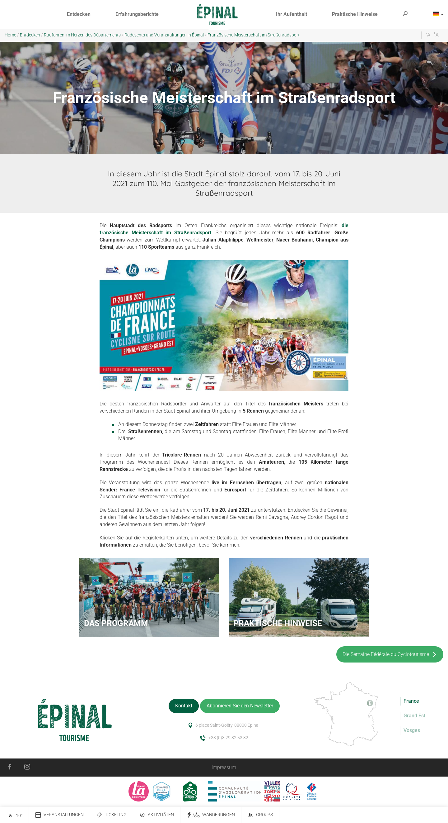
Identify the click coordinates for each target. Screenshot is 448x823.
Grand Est (414, 716)
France (411, 701)
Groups (260, 815)
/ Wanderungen (211, 815)
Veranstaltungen (59, 815)
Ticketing (111, 815)
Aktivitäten (156, 815)
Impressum (224, 767)
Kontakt (183, 706)
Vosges (412, 730)
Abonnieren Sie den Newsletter (240, 706)
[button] (78, 14)
